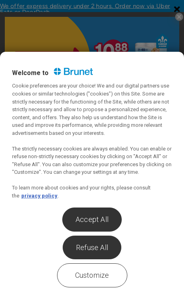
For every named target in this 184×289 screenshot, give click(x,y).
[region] (92, 170)
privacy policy (39, 196)
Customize (92, 275)
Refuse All (92, 247)
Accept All (92, 219)
